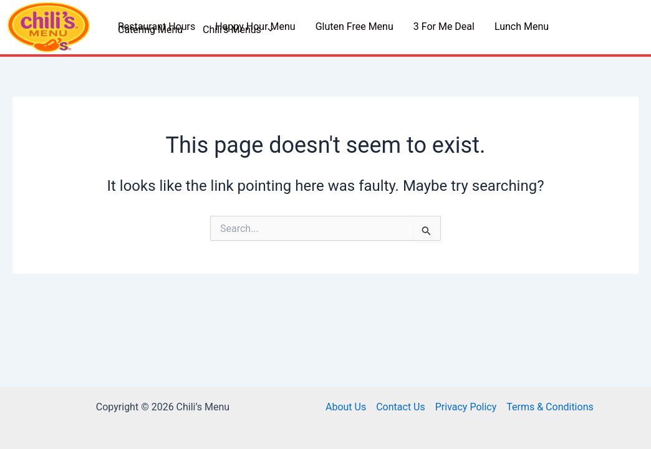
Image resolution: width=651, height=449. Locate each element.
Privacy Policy (466, 407)
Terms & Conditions (550, 407)
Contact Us (400, 407)
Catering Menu (150, 30)
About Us (346, 407)
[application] (267, 30)
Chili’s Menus (238, 30)
